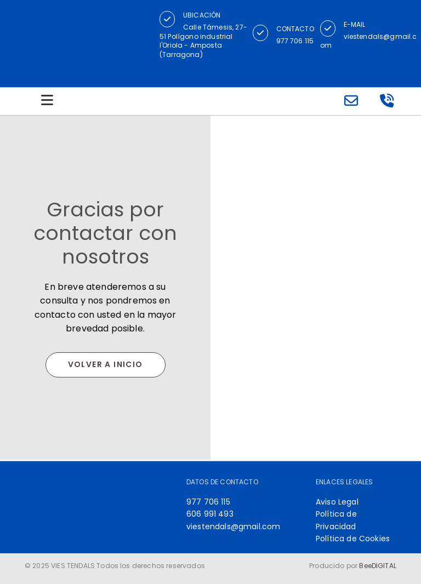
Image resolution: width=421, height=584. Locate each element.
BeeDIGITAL (377, 565)
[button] (167, 19)
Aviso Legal (337, 501)
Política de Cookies (353, 538)
